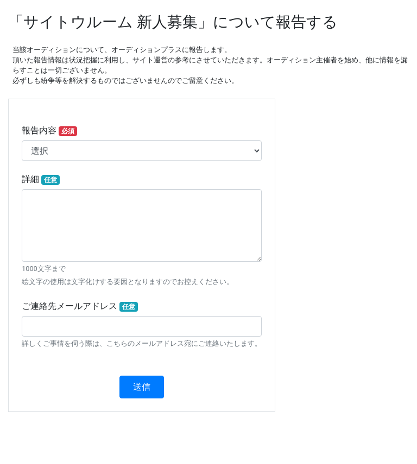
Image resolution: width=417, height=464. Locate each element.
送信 (141, 387)
